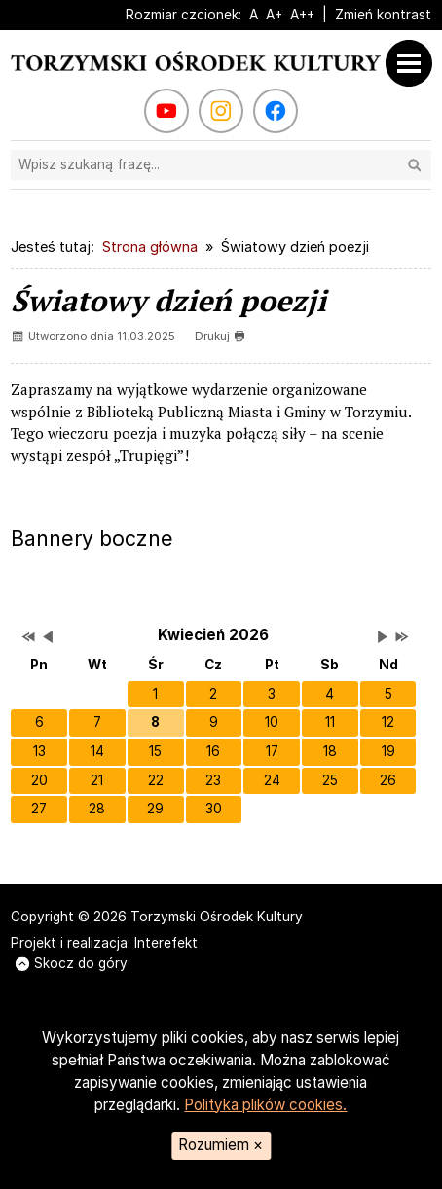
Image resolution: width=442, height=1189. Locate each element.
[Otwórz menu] (413, 63)
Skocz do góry (72, 963)
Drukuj (219, 335)
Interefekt (166, 943)
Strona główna (150, 246)
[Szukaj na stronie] (220, 165)
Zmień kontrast (383, 14)
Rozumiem (220, 1144)
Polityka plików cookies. (265, 1105)
